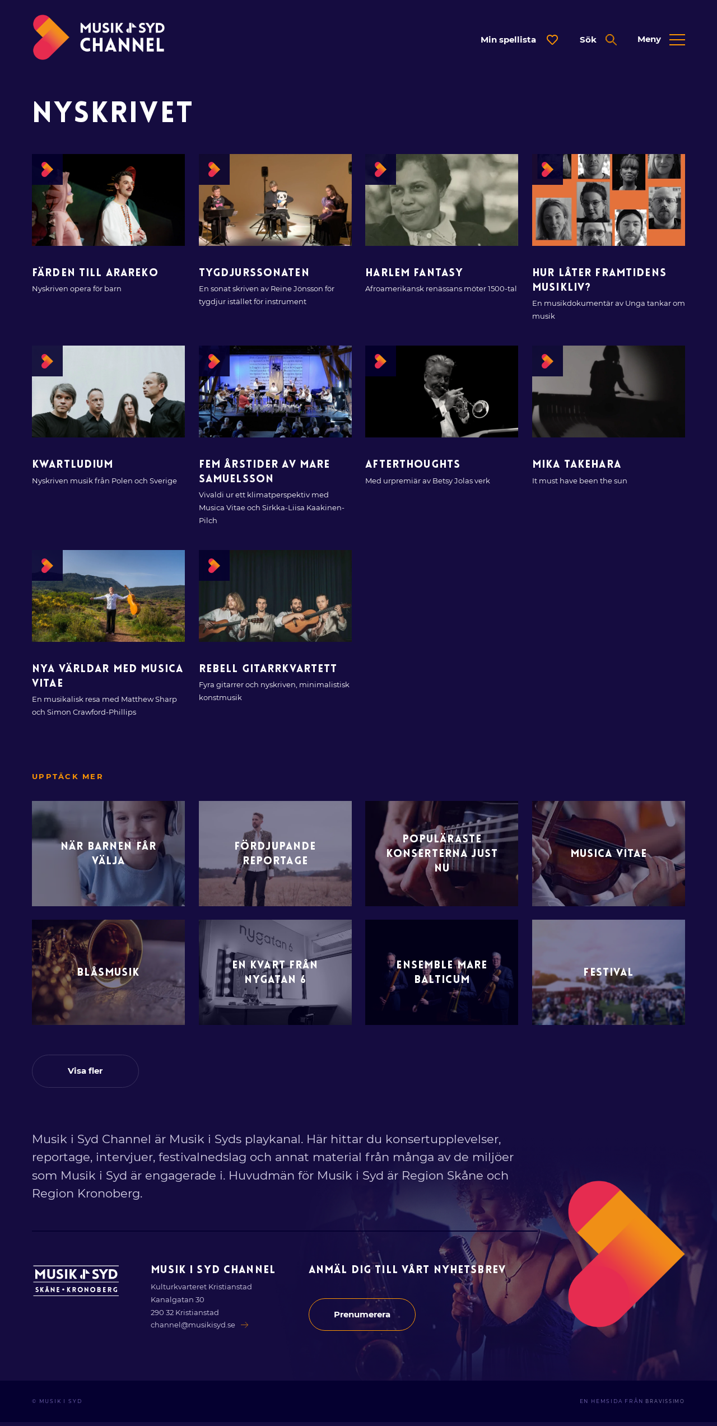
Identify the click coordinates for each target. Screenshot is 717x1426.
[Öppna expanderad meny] (661, 40)
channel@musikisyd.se (200, 1328)
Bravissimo (663, 1405)
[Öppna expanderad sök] (597, 40)
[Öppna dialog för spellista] (519, 39)
